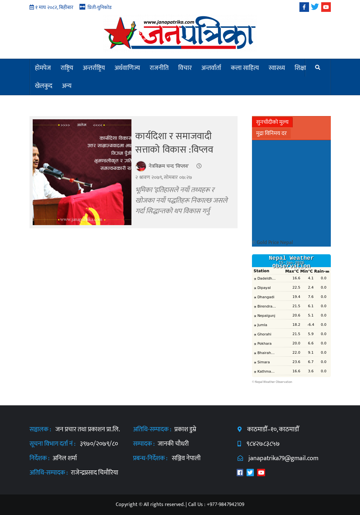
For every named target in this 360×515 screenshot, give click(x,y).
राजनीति (159, 68)
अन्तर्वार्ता (211, 68)
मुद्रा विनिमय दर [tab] (271, 133)
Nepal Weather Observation (273, 381)
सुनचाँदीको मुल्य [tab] (272, 122)
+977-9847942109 (225, 504)
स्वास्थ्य (277, 68)
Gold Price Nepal (275, 242)
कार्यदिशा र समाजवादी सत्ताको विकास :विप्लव (174, 143)
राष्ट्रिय (67, 68)
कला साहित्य (245, 68)
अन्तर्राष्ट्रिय (94, 68)
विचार (185, 68)
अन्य (66, 85)
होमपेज (43, 68)
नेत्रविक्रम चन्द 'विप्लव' (169, 166)
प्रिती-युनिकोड (100, 7)
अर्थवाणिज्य (127, 68)
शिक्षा (300, 68)
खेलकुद (43, 85)
